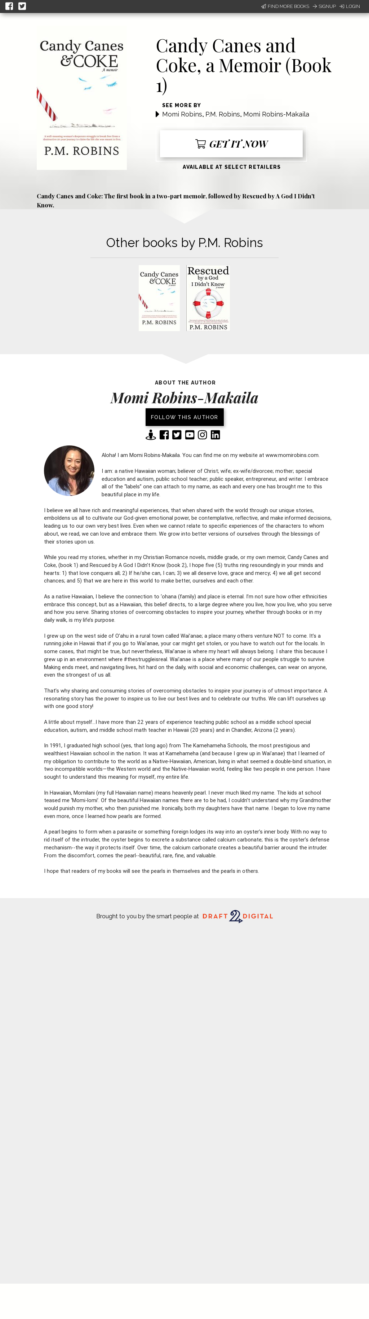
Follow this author (184, 417)
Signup (324, 6)
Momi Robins (182, 114)
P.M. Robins (222, 114)
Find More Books (285, 6)
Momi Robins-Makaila (276, 114)
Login (349, 6)
